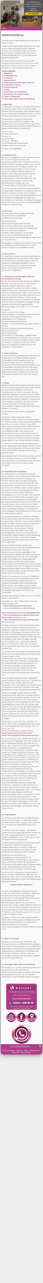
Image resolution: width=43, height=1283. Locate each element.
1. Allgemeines (7, 73)
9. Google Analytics (9, 814)
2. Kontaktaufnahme (9, 76)
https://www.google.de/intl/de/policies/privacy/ (20, 735)
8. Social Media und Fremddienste (14, 471)
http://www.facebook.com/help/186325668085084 (21, 613)
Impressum (17, 149)
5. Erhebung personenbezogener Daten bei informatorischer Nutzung (18, 85)
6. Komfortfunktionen (10, 353)
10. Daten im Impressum (11, 96)
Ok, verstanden (33, 14)
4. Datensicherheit (8, 254)
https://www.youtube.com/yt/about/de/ (17, 733)
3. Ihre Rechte (7, 211)
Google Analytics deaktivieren (21, 885)
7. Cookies (5, 383)
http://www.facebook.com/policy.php (17, 606)
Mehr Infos (33, 10)
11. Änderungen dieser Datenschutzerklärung (18, 99)
